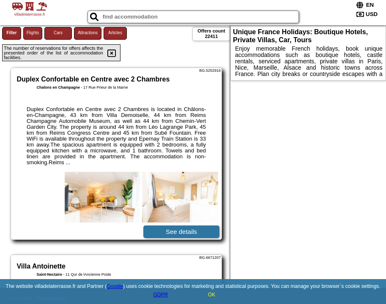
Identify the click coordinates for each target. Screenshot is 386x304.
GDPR (160, 295)
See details (181, 231)
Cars (58, 32)
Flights (33, 32)
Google (115, 286)
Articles (115, 32)
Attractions (88, 32)
